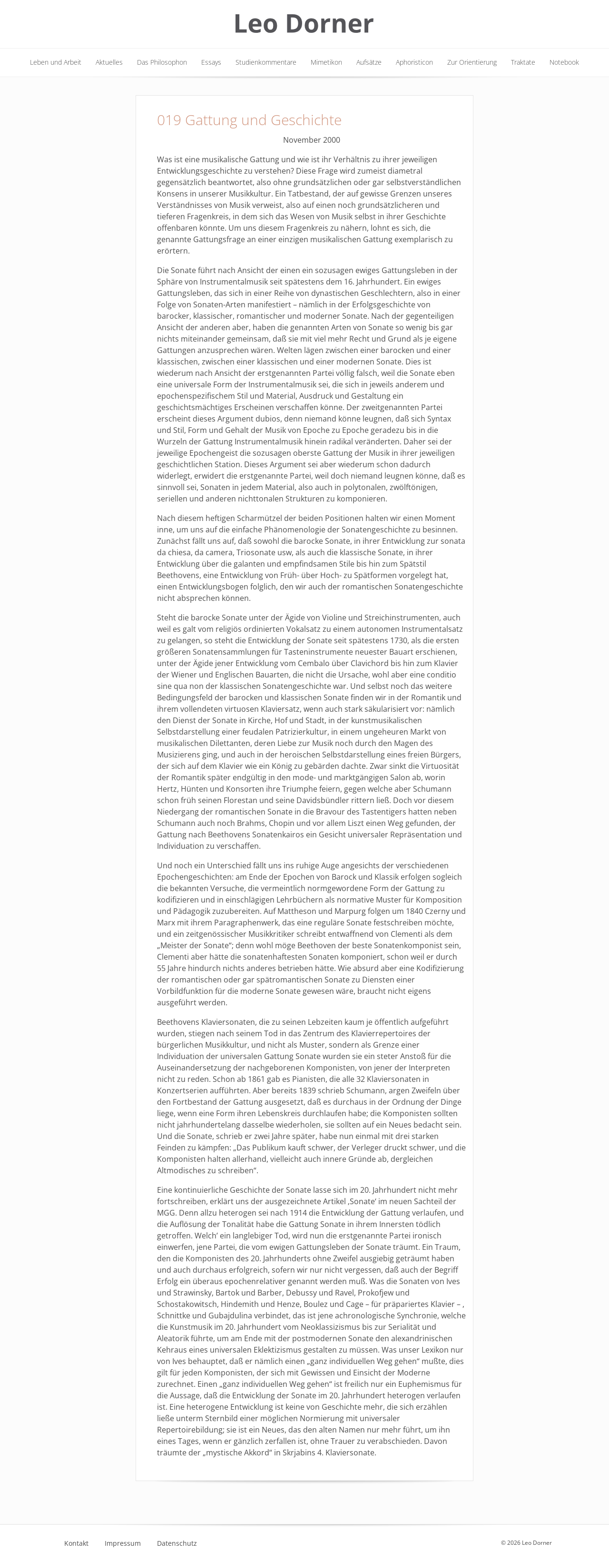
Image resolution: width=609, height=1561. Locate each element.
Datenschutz (177, 1543)
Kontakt (76, 1543)
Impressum (123, 1543)
